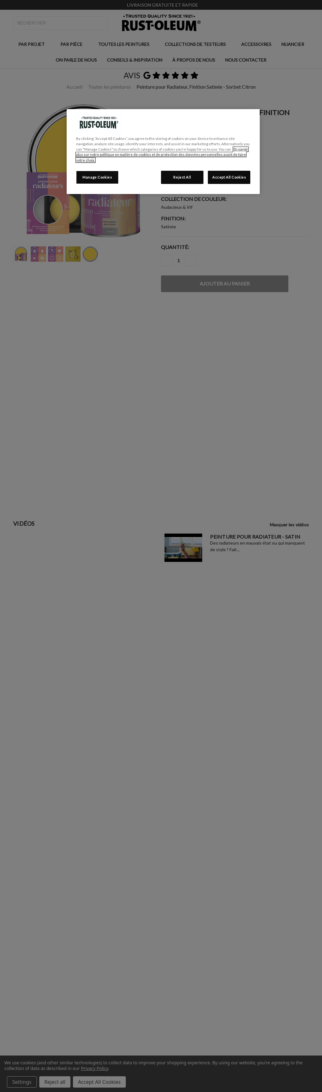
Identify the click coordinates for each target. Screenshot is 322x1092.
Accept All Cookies (229, 177)
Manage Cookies (97, 177)
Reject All (182, 177)
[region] (163, 151)
